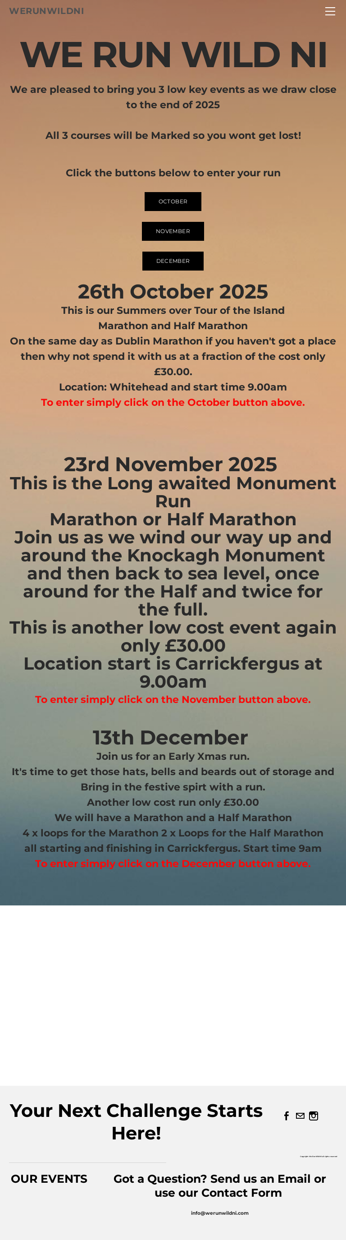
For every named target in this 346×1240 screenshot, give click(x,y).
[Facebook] (286, 1116)
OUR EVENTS (49, 1178)
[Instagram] (313, 1116)
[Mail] (300, 1116)
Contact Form (243, 1192)
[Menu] (330, 11)
